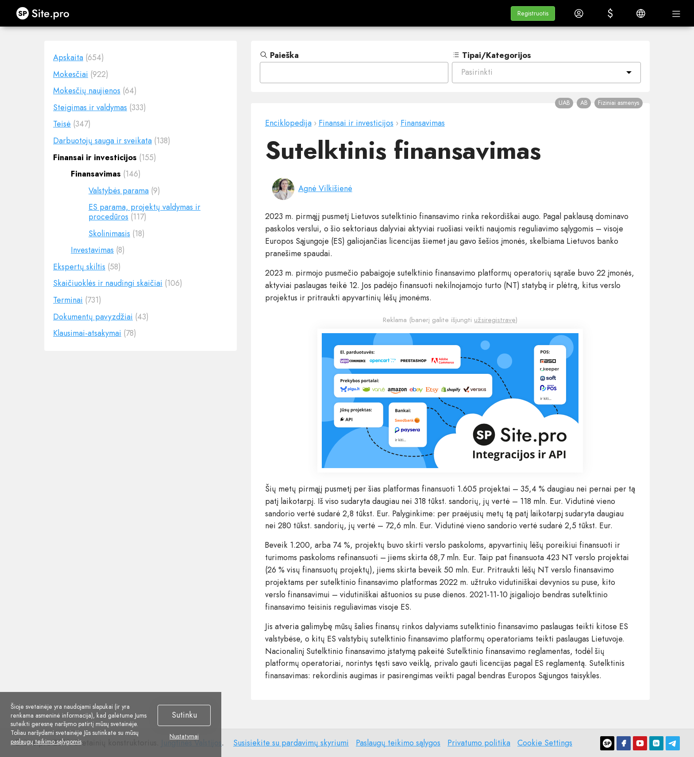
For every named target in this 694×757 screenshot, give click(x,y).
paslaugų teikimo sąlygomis (46, 741)
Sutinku (184, 715)
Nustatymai (184, 736)
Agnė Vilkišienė (325, 188)
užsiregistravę (495, 320)
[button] (533, 13)
